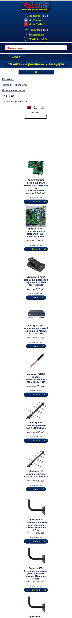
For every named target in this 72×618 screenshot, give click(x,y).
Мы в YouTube (34, 24)
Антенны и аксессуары (15, 85)
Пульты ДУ (8, 95)
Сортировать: (36, 112)
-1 (27, 201)
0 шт (36, 297)
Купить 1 (35, 201)
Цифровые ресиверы (14, 101)
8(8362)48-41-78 (36, 16)
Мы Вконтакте (34, 20)
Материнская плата (13, 90)
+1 (45, 201)
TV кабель (8, 79)
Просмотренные (36, 30)
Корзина (36, 39)
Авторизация (34, 34)
